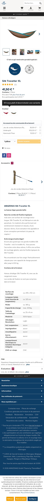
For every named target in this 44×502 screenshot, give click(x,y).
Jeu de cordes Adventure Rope (14, 127)
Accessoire (7, 163)
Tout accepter (21, 499)
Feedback (9, 414)
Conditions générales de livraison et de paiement (22, 411)
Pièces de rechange (29, 408)
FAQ (2, 359)
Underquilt (7, 130)
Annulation (29, 414)
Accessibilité (33, 418)
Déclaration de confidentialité (16, 418)
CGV (36, 414)
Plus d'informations (28, 493)
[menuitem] (4, 8)
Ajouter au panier (28, 141)
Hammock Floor (9, 133)
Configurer (33, 499)
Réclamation (18, 414)
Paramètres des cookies (15, 421)
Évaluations (6, 369)
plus (28, 364)
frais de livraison (34, 425)
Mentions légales (31, 421)
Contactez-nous (14, 408)
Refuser (10, 499)
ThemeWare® (36, 468)
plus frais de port (19, 95)
